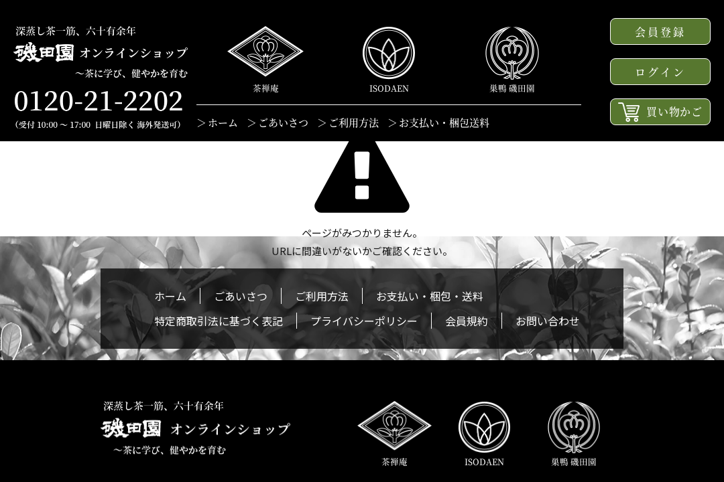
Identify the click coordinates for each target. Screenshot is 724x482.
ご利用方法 (353, 122)
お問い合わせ (548, 321)
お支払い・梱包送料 (444, 122)
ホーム (223, 122)
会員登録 (660, 31)
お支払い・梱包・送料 (429, 296)
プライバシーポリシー (364, 321)
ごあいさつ (283, 122)
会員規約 (466, 321)
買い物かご (660, 112)
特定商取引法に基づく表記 (218, 321)
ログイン (660, 72)
